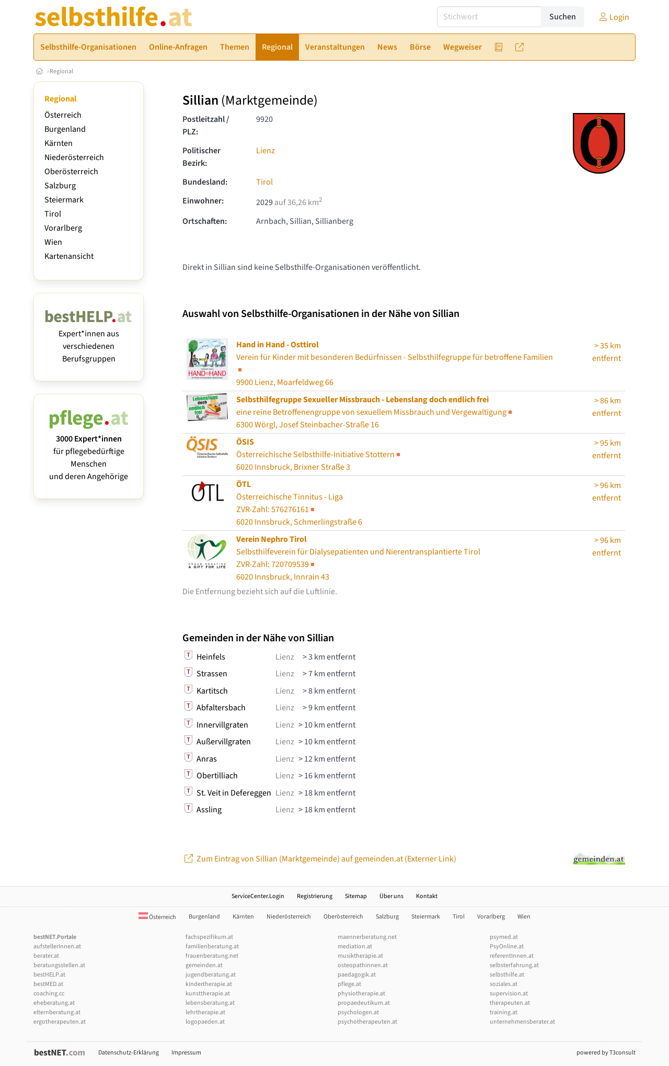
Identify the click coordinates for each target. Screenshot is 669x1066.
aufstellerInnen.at (57, 946)
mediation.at (355, 946)
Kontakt (426, 896)
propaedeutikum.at (364, 1003)
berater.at (46, 955)
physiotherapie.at (361, 993)
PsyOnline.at (507, 946)
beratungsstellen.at (59, 965)
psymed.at (504, 937)
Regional (61, 71)
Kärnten (58, 143)
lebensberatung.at (210, 1003)
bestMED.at (48, 984)
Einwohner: (203, 201)
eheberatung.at (54, 1003)
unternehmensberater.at (522, 1021)
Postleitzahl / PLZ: (205, 126)
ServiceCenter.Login (258, 896)
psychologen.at (358, 1012)
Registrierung (314, 896)
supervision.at (509, 993)
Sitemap (356, 896)
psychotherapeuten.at (367, 1021)
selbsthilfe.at (507, 974)
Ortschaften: (204, 221)
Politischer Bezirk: (201, 157)
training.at (503, 1012)
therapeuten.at (510, 1003)
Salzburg (60, 185)
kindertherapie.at (209, 984)
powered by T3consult (606, 1052)
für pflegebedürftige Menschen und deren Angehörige (88, 451)
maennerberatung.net (367, 937)
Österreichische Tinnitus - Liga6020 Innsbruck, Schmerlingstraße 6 (299, 503)
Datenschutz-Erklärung (128, 1052)
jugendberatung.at (211, 974)
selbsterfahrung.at (514, 965)
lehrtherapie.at (205, 1012)
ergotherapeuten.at (59, 1021)
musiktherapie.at (360, 955)
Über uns (391, 896)
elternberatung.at (56, 1012)
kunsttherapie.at (208, 993)
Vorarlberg (63, 228)
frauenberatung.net (212, 955)
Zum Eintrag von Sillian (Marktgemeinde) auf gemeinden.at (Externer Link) (319, 859)
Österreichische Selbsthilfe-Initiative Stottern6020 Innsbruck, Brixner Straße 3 (319, 454)
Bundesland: (204, 182)
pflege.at (349, 984)
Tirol (52, 214)
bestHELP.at (49, 974)
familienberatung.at (212, 946)
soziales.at (503, 984)
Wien (53, 242)
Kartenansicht (69, 256)
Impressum (186, 1052)
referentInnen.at (512, 955)
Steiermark (64, 200)
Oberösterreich (71, 171)
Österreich (63, 115)
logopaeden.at (205, 1021)
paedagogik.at (357, 974)
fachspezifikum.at (209, 937)
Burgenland (65, 129)
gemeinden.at (204, 965)
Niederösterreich (74, 157)
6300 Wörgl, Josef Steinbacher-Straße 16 (375, 412)
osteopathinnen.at (363, 965)
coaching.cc (48, 993)
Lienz (265, 150)
